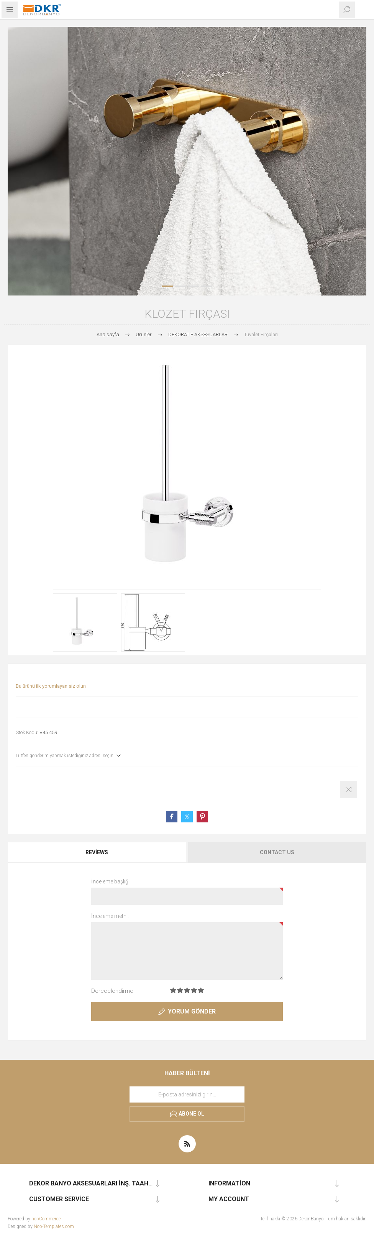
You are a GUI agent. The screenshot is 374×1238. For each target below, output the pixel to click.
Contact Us (277, 852)
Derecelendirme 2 (180, 990)
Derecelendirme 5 (200, 990)
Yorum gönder (192, 1011)
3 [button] (193, 286)
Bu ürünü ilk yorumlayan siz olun (51, 686)
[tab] (97, 852)
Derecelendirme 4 (193, 990)
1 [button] (167, 286)
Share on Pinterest (202, 816)
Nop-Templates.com (54, 1226)
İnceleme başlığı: (111, 881)
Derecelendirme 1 (173, 990)
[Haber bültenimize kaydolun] (187, 1094)
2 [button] (180, 286)
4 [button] (206, 286)
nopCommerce (46, 1218)
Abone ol (191, 1114)
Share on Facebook (171, 816)
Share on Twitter (187, 816)
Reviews (96, 852)
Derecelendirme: (113, 990)
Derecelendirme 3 (187, 990)
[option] (187, 161)
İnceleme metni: (110, 916)
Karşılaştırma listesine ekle (348, 789)
